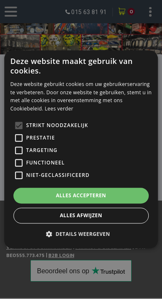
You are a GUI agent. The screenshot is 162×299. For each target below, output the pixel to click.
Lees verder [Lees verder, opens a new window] (59, 108)
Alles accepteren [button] (81, 195)
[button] (81, 234)
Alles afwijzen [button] (81, 215)
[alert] (81, 149)
